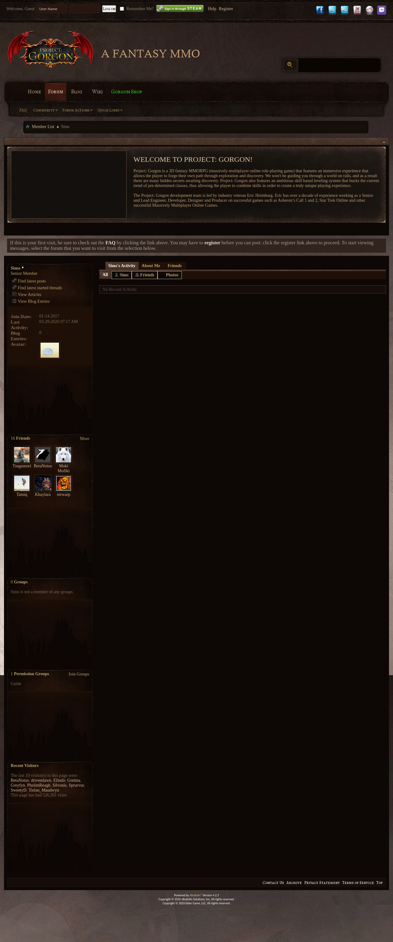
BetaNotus (43, 466)
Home (34, 91)
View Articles (26, 294)
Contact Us (273, 882)
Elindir (59, 780)
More (84, 438)
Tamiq (22, 494)
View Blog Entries (31, 301)
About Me (151, 265)
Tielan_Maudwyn (44, 790)
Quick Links (108, 110)
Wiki (97, 91)
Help (212, 8)
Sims (124, 275)
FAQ (23, 110)
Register (226, 8)
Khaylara (43, 494)
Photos (172, 275)
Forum (55, 91)
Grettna (73, 780)
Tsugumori (22, 466)
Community (44, 110)
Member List (43, 126)
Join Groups (78, 674)
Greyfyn (18, 785)
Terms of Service (358, 882)
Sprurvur (76, 785)
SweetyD (18, 790)
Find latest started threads (37, 288)
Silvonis (60, 785)
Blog (76, 91)
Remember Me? (136, 8)
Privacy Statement (322, 882)
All (105, 274)
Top (379, 882)
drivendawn (41, 780)
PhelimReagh (38, 785)
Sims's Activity (121, 265)
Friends (175, 265)
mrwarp (64, 494)
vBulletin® (195, 895)
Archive (294, 882)
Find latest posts (29, 281)
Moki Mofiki (64, 468)
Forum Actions (76, 110)
